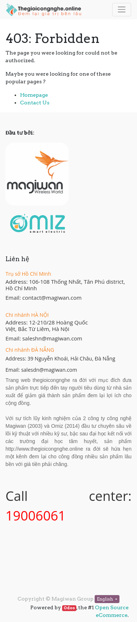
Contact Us (34, 102)
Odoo (69, 608)
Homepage (34, 95)
